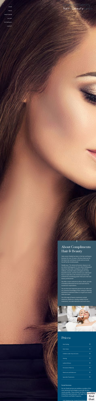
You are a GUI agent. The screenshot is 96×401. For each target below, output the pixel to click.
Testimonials (8, 22)
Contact (9, 26)
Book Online (8, 14)
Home (10, 7)
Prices (10, 11)
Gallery (9, 18)
